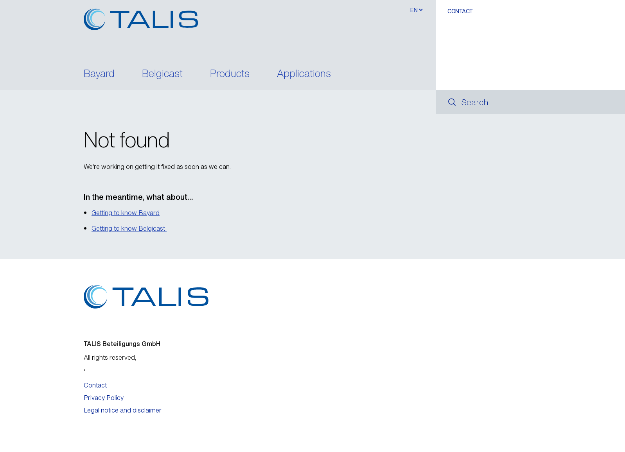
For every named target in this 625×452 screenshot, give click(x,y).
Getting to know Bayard (126, 212)
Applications (304, 74)
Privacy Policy (104, 397)
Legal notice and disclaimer (123, 410)
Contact (460, 11)
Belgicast (162, 74)
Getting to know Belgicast (129, 228)
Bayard (99, 74)
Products (230, 74)
